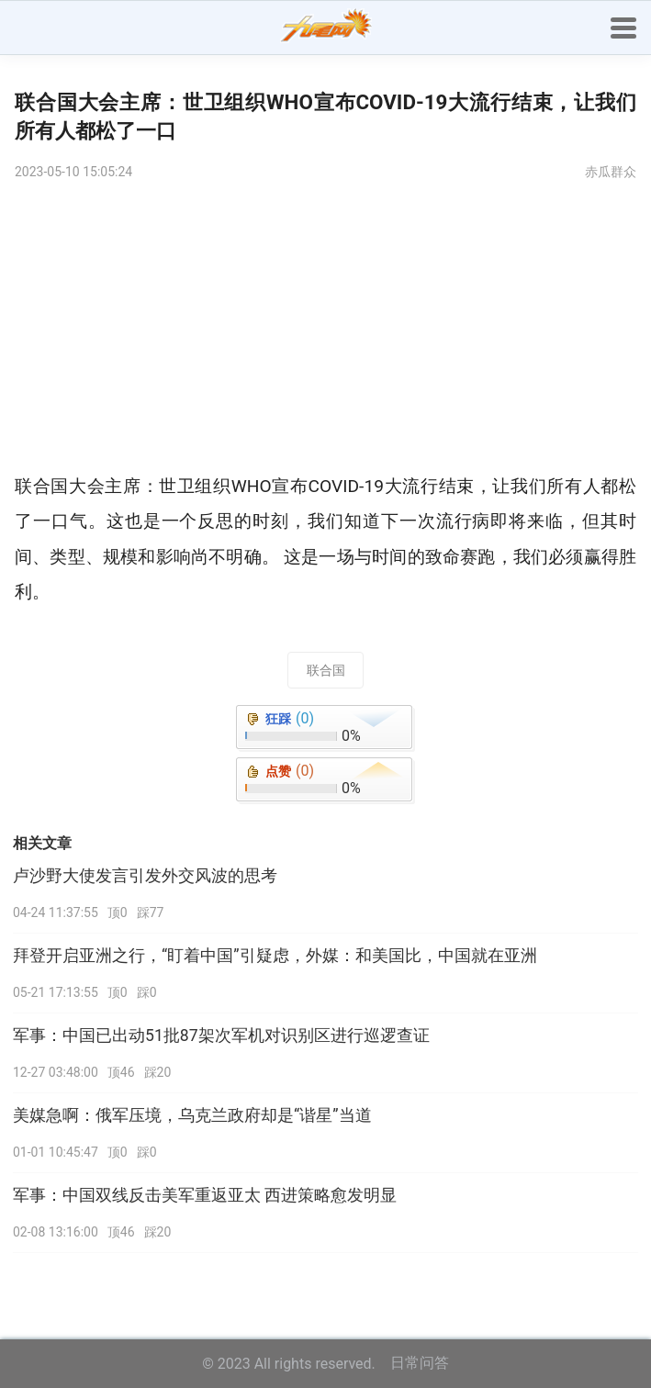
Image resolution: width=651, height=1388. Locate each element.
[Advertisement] (325, 331)
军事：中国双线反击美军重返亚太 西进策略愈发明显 (205, 1195)
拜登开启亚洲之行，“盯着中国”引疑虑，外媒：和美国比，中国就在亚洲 (275, 955)
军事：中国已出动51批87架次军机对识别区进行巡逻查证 (221, 1035)
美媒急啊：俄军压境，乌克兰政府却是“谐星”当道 (192, 1115)
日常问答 (419, 1362)
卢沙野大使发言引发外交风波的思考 (145, 876)
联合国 (326, 670)
